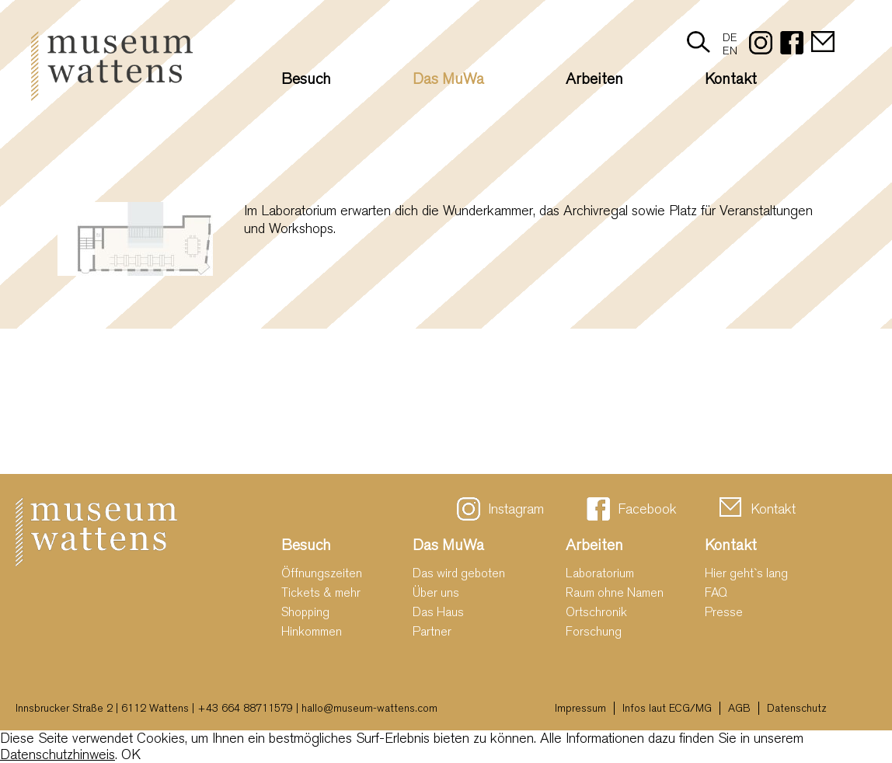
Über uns (436, 592)
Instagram (516, 509)
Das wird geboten (459, 573)
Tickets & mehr (321, 592)
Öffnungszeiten (321, 573)
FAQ (716, 592)
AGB (739, 708)
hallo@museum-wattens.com (369, 708)
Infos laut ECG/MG (667, 708)
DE (730, 37)
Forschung (594, 631)
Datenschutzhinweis (57, 755)
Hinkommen (311, 631)
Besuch (306, 79)
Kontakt (731, 79)
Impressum (580, 708)
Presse (724, 611)
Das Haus (438, 611)
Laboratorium (600, 573)
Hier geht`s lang (746, 573)
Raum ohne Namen (615, 592)
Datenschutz (797, 708)
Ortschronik (596, 611)
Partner (432, 631)
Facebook (647, 509)
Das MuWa (448, 79)
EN (730, 50)
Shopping (305, 611)
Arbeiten (594, 79)
